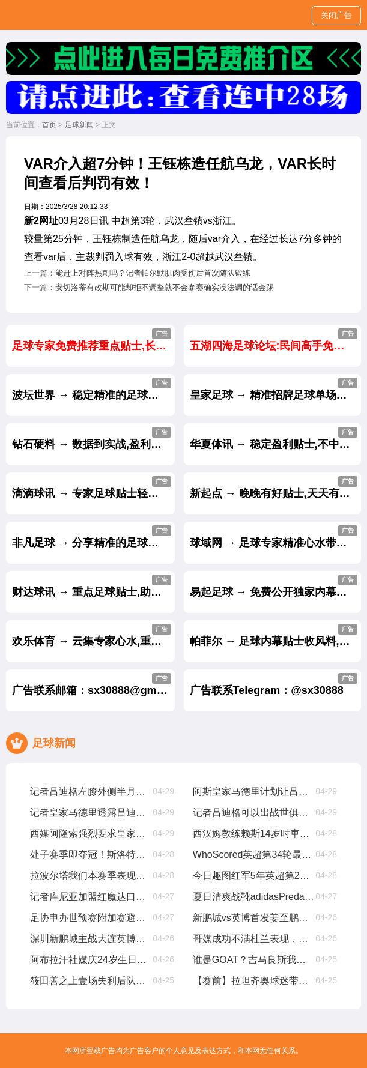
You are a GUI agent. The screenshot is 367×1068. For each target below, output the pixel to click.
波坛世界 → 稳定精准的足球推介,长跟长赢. (93, 389)
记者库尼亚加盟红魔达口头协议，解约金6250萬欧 (91, 897)
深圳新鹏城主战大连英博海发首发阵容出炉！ (91, 939)
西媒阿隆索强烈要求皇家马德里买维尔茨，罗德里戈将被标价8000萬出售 (91, 833)
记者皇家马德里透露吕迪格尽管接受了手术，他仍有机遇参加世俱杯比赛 (91, 812)
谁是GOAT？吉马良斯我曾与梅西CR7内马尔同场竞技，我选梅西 (254, 960)
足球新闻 (79, 125)
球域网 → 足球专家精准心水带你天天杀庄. (276, 537)
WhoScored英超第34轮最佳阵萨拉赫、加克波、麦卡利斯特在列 (254, 854)
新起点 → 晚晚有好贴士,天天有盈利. (276, 487)
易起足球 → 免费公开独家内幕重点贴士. (276, 586)
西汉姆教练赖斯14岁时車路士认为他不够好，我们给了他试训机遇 (254, 833)
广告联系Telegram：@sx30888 (274, 684)
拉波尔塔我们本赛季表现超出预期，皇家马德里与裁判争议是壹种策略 (91, 875)
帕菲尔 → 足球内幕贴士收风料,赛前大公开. (276, 635)
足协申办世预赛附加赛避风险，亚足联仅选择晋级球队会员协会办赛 (91, 918)
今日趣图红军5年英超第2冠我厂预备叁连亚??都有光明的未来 (254, 875)
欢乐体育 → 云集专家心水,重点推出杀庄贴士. (93, 635)
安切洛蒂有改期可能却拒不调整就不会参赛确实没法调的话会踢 (164, 287)
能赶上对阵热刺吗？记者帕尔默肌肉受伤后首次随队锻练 (152, 272)
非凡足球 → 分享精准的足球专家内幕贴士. (93, 537)
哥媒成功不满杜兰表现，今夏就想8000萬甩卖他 (254, 939)
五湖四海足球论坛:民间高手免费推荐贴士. (276, 340)
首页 (49, 125)
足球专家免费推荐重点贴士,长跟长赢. (93, 340)
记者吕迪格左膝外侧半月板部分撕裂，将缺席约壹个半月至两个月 (91, 791)
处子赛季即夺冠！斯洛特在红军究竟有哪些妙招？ (91, 854)
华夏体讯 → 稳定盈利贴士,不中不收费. (276, 438)
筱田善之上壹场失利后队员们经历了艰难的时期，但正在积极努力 (91, 981)
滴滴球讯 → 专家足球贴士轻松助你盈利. (93, 487)
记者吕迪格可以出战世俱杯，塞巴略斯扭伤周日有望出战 (254, 812)
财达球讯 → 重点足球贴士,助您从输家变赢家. (93, 586)
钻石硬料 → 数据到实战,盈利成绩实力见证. (93, 438)
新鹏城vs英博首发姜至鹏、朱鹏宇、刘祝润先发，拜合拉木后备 (254, 918)
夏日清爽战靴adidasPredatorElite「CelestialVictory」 (254, 897)
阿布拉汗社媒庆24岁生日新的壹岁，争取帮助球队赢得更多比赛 (91, 960)
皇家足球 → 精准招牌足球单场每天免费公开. (276, 389)
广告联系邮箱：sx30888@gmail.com (93, 684)
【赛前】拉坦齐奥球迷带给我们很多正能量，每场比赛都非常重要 (254, 981)
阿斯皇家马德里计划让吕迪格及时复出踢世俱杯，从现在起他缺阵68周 (254, 791)
